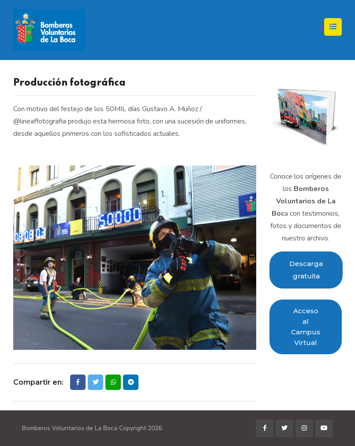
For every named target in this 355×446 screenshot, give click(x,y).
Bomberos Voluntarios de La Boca (69, 428)
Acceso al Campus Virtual (305, 327)
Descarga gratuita (306, 269)
